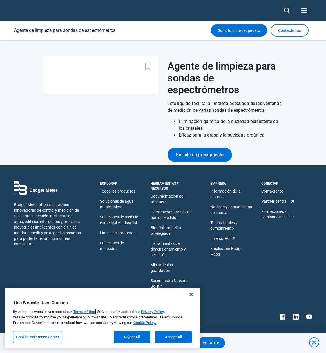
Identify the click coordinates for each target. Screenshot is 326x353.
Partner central (274, 201)
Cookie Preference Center (37, 337)
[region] (102, 318)
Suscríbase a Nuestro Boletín (169, 283)
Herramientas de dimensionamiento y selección (168, 249)
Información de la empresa (225, 194)
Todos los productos (117, 191)
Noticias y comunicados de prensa (231, 210)
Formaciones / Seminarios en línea (278, 214)
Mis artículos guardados (162, 268)
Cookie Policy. (144, 323)
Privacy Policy (152, 312)
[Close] (191, 294)
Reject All (132, 337)
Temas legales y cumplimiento (224, 225)
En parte (210, 342)
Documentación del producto (167, 199)
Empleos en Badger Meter (227, 251)
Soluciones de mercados (112, 246)
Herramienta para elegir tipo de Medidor (171, 215)
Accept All (173, 337)
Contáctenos (272, 191)
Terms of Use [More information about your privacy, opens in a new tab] (84, 312)
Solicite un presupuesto (239, 30)
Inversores (219, 238)
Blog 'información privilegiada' (166, 230)
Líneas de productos (117, 233)
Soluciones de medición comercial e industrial (120, 220)
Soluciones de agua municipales (117, 204)
